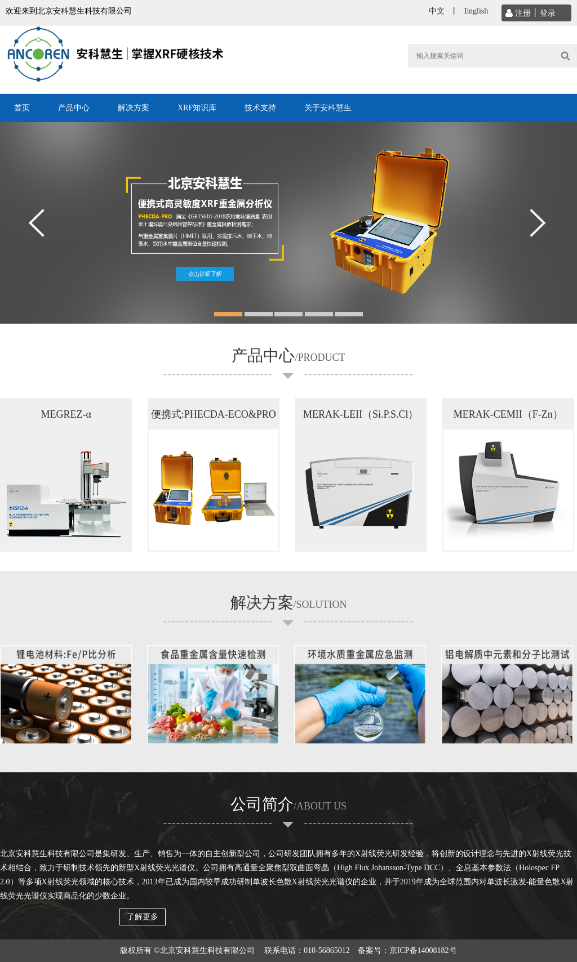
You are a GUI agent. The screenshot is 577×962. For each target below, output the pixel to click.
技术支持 (260, 108)
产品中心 (74, 108)
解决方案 (133, 108)
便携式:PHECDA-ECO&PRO (213, 414)
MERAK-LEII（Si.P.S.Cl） (361, 414)
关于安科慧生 (328, 108)
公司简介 (288, 804)
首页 (22, 108)
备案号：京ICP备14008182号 (407, 950)
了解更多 (142, 916)
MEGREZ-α (66, 414)
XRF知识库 (196, 108)
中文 (437, 11)
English (476, 11)
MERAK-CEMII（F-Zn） (508, 414)
